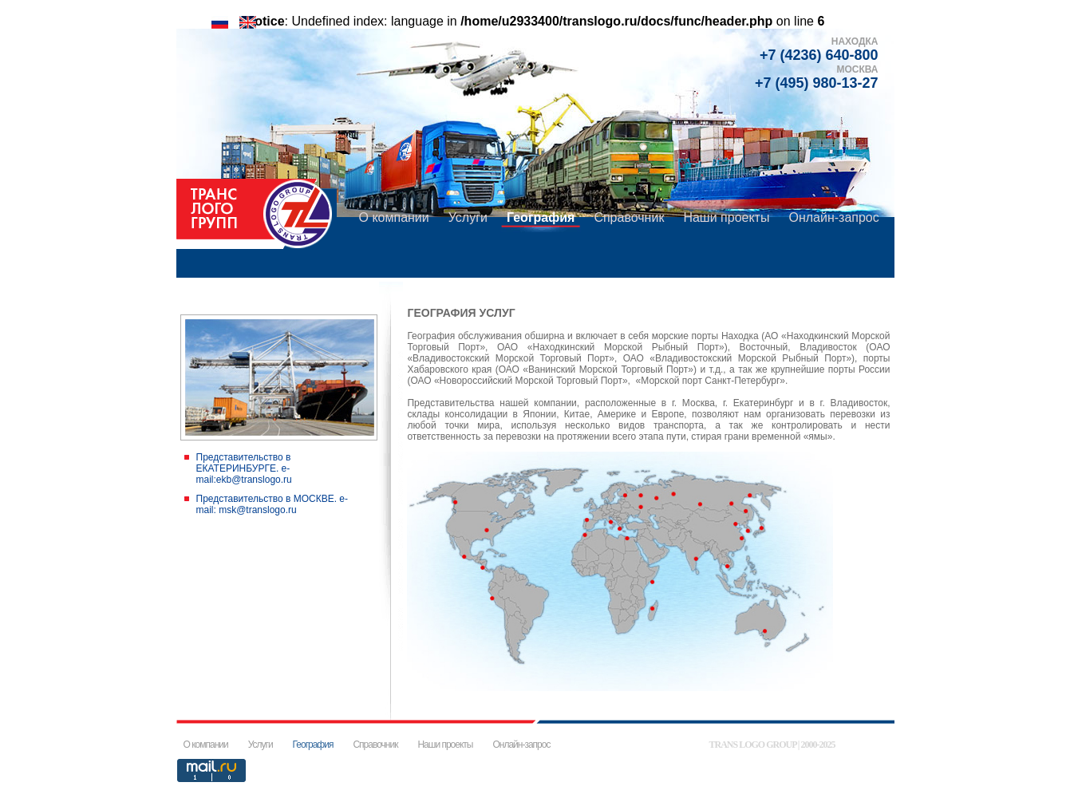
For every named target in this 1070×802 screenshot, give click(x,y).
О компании (394, 217)
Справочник (629, 217)
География (540, 217)
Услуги (468, 217)
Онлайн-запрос (833, 217)
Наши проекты (726, 217)
